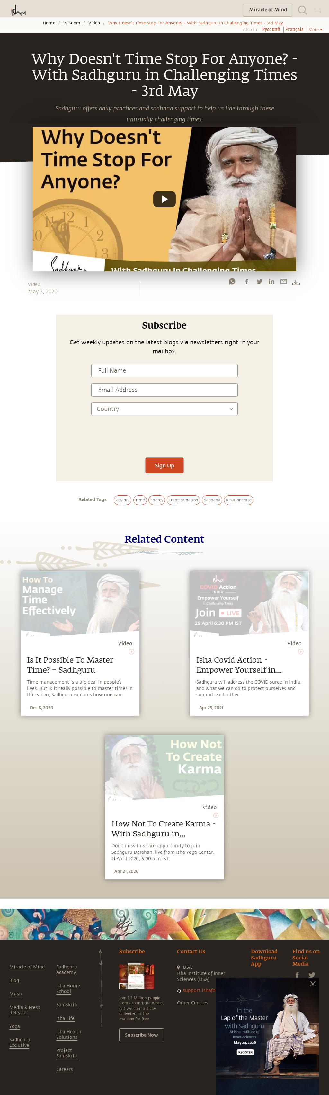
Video (94, 23)
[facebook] (247, 283)
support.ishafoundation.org (214, 990)
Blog (14, 980)
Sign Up (164, 465)
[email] (283, 283)
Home (49, 23)
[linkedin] (271, 283)
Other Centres (192, 1003)
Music (16, 994)
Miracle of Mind (27, 967)
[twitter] (259, 283)
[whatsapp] (232, 283)
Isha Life (65, 1018)
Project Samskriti (67, 1053)
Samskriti (67, 1004)
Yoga (14, 1026)
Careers (64, 1069)
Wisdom (71, 23)
